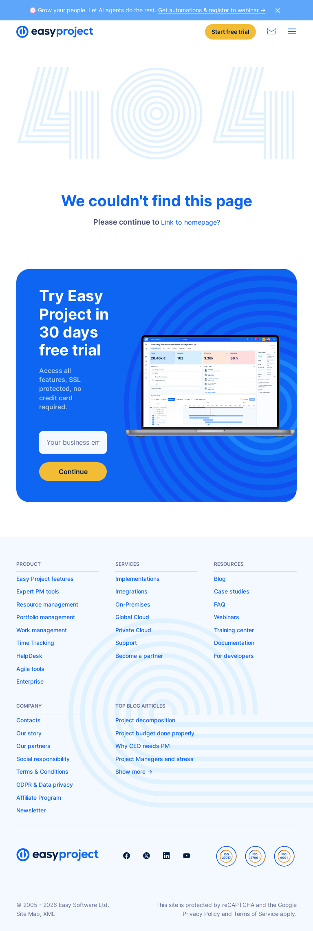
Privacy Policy (201, 913)
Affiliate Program (38, 797)
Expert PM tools (37, 591)
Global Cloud (132, 616)
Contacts (28, 720)
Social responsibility (43, 758)
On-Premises (132, 604)
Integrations (131, 591)
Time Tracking (35, 642)
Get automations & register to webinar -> (212, 10)
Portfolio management (45, 616)
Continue (73, 472)
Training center (234, 630)
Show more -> (133, 771)
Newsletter (31, 810)
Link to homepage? (190, 222)
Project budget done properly (154, 733)
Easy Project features (45, 578)
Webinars (226, 616)
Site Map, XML (35, 913)
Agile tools (30, 668)
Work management (41, 630)
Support (126, 642)
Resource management (47, 604)
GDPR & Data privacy (44, 784)
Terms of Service (256, 913)
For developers (234, 655)
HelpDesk (29, 655)
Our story (29, 733)
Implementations (137, 578)
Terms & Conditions (42, 771)
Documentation (234, 642)
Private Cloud (133, 630)
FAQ (219, 604)
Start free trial (230, 31)
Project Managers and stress (154, 758)
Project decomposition (145, 720)
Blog (220, 578)
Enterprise (30, 681)
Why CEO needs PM (142, 745)
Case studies (231, 591)
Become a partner (139, 655)
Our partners (33, 745)
